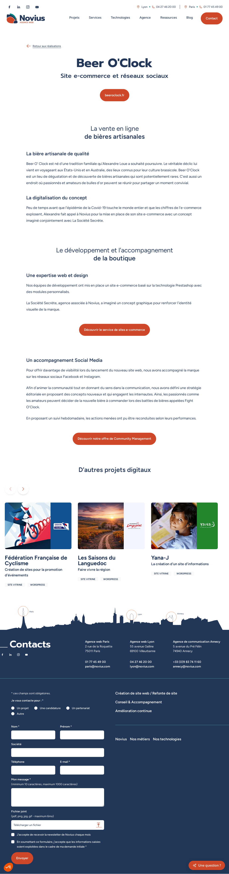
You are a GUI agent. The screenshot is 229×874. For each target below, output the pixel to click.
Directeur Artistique (178, 800)
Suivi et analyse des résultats (153, 733)
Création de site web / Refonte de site (146, 693)
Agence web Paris (97, 641)
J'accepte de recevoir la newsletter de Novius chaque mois (54, 834)
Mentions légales (126, 806)
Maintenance (123, 733)
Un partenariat (81, 708)
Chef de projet (175, 795)
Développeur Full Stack (180, 772)
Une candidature (50, 708)
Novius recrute (124, 795)
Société (16, 744)
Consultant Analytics (179, 812)
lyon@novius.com (142, 666)
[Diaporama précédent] (10, 489)
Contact (212, 18)
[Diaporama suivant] (23, 489)
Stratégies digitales (149, 718)
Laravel (202, 772)
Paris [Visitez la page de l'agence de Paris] (192, 6)
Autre (20, 713)
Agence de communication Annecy (196, 641)
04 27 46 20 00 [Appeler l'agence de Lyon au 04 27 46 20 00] (166, 6)
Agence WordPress (166, 704)
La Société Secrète (127, 800)
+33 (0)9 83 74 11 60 (187, 661)
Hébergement (190, 704)
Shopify (203, 789)
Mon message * (44, 782)
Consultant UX (175, 817)
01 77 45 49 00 (95, 661)
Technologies (120, 17)
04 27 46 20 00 (141, 661)
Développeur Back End (180, 784)
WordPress (205, 778)
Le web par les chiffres (129, 784)
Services (95, 17)
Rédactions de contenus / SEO (184, 718)
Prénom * (66, 726)
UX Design (213, 718)
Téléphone (17, 761)
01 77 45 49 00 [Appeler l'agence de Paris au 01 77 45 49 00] (213, 6)
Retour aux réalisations (43, 46)
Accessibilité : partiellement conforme (139, 817)
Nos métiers (176, 767)
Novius (121, 767)
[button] (8, 867)
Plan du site (122, 823)
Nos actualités (124, 789)
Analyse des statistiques (190, 733)
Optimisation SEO (126, 739)
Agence (145, 17)
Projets (74, 17)
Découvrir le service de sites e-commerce (114, 330)
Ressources (168, 17)
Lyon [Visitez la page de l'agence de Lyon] (145, 6)
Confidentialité (124, 812)
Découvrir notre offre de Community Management (114, 439)
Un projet (23, 708)
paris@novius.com (97, 666)
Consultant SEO (176, 806)
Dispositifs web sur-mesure (132, 698)
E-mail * (65, 761)
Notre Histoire (124, 772)
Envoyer (22, 858)
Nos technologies (212, 767)
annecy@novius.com (187, 666)
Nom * (15, 726)
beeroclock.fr (114, 95)
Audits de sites (124, 718)
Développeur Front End (180, 778)
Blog (189, 17)
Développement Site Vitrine (132, 704)
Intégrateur (173, 789)
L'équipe (120, 778)
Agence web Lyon (142, 641)
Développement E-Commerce (172, 698)
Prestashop (205, 784)
